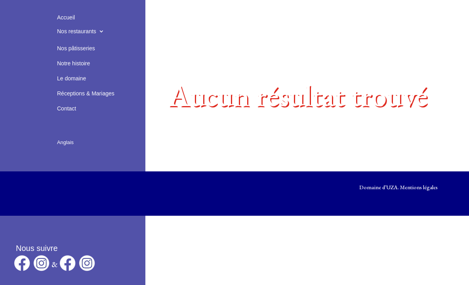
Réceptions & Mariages (85, 93)
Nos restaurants (76, 31)
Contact (66, 108)
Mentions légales (419, 187)
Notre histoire (73, 63)
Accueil (66, 17)
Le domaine (71, 78)
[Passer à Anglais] (65, 133)
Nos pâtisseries (76, 48)
